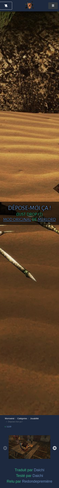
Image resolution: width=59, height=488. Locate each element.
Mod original (17, 219)
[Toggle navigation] (53, 5)
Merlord (47, 219)
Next (54, 447)
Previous (4, 447)
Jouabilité (34, 418)
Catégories (22, 418)
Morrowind (9, 418)
